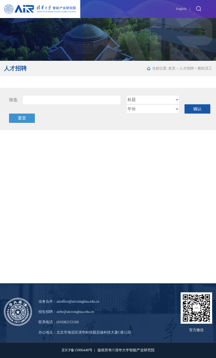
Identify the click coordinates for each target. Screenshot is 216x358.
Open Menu (209, 8)
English (181, 9)
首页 (171, 68)
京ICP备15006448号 (76, 350)
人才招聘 (186, 68)
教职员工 (205, 68)
